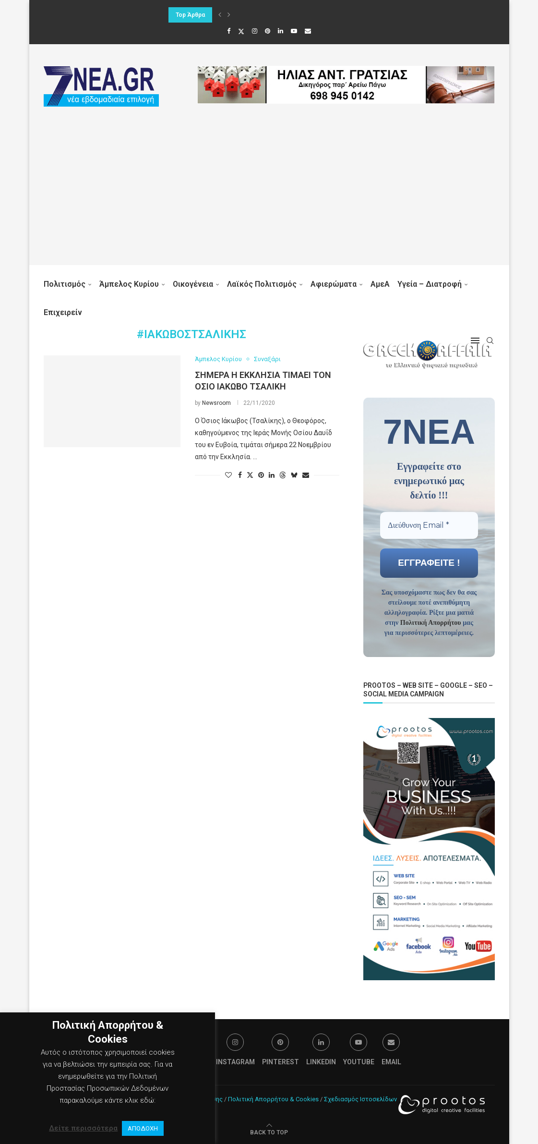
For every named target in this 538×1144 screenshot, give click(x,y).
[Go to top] (269, 1131)
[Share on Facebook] (240, 475)
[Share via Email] (305, 475)
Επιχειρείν (63, 312)
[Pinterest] (267, 31)
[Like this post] (228, 475)
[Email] (308, 31)
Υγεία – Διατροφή (429, 284)
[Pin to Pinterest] (261, 475)
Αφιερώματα (334, 284)
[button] (220, 15)
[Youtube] (294, 31)
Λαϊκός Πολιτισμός (262, 284)
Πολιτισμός (64, 284)
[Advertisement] (269, 198)
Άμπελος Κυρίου (129, 284)
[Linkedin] (280, 31)
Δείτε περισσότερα (83, 1128)
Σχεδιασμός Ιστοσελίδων (360, 1098)
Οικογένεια (193, 284)
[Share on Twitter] (250, 475)
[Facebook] (228, 31)
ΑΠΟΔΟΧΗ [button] (143, 1128)
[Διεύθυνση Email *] (429, 524)
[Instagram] (254, 31)
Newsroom (216, 403)
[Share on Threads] (282, 475)
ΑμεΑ (380, 284)
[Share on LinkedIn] (272, 475)
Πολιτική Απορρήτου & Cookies (273, 1098)
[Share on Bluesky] (294, 475)
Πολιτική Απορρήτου (430, 622)
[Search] (490, 340)
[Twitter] (241, 31)
